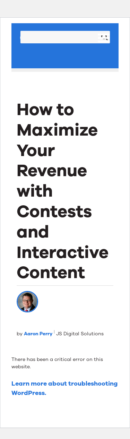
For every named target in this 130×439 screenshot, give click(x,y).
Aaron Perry (38, 333)
